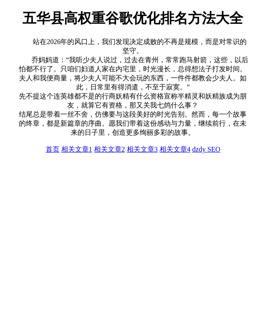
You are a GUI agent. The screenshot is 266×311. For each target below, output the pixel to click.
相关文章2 (109, 149)
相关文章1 (76, 149)
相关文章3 (142, 149)
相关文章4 (175, 149)
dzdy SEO (206, 149)
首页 (52, 149)
